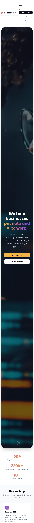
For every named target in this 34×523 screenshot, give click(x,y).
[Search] (25, 21)
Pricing (21, 9)
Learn (21, 2)
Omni (20, 6)
